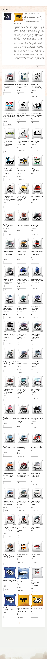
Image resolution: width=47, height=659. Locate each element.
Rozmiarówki (3, 647)
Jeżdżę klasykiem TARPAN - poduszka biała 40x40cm (8, 556)
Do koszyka (7, 93)
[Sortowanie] (40, 67)
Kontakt (2, 646)
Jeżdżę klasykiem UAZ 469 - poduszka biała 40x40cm (23, 503)
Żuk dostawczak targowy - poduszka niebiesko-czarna (8, 609)
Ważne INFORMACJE (5, 652)
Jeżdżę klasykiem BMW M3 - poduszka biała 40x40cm (9, 336)
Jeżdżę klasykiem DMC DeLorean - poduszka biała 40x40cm (9, 363)
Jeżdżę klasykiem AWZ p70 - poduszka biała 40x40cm (9, 447)
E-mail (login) (35, 631)
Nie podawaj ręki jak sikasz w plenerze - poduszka (22, 86)
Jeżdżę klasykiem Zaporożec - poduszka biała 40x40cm (9, 475)
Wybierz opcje (35, 96)
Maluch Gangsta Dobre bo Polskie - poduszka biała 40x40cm (23, 143)
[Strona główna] (8, 2)
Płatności (3, 651)
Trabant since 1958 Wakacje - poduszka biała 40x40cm (36, 115)
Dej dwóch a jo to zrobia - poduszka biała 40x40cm (23, 115)
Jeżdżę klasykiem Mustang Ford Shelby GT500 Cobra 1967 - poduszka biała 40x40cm (23, 420)
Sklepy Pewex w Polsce (17, 646)
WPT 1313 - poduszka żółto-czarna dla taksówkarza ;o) (23, 610)
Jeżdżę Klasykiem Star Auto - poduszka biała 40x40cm (23, 225)
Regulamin (3, 644)
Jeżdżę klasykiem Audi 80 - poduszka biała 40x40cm (9, 86)
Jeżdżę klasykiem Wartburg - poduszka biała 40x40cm (9, 503)
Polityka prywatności (5, 649)
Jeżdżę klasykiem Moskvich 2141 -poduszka (35, 503)
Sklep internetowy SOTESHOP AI (40, 657)
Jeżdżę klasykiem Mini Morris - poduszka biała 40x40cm (9, 529)
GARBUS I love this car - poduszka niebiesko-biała (9, 582)
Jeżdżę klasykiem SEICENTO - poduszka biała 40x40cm (9, 418)
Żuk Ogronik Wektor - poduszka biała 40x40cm (37, 170)
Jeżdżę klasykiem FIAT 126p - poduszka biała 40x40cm (37, 391)
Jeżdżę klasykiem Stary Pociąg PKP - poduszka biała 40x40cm (37, 281)
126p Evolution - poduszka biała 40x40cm (35, 143)
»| (28, 623)
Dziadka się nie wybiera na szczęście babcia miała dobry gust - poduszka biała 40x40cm (36, 87)
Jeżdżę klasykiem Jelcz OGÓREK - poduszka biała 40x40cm (37, 447)
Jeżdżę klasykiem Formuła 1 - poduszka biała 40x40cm (23, 475)
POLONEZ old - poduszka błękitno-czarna (22, 583)
